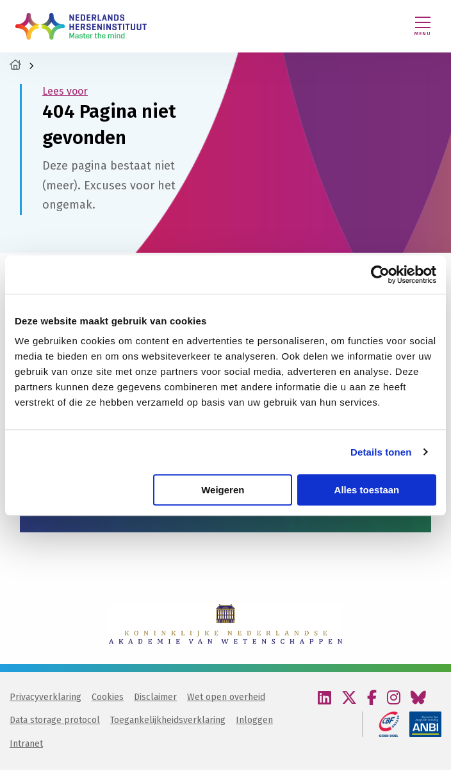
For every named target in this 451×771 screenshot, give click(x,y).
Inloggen (254, 721)
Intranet (26, 745)
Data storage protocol (55, 721)
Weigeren (222, 489)
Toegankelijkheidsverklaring (168, 721)
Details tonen (380, 452)
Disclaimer (155, 698)
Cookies (108, 698)
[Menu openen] (423, 26)
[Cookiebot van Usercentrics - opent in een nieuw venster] (380, 274)
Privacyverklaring (45, 698)
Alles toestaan (367, 489)
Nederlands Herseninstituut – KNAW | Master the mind (81, 26)
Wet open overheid (226, 698)
